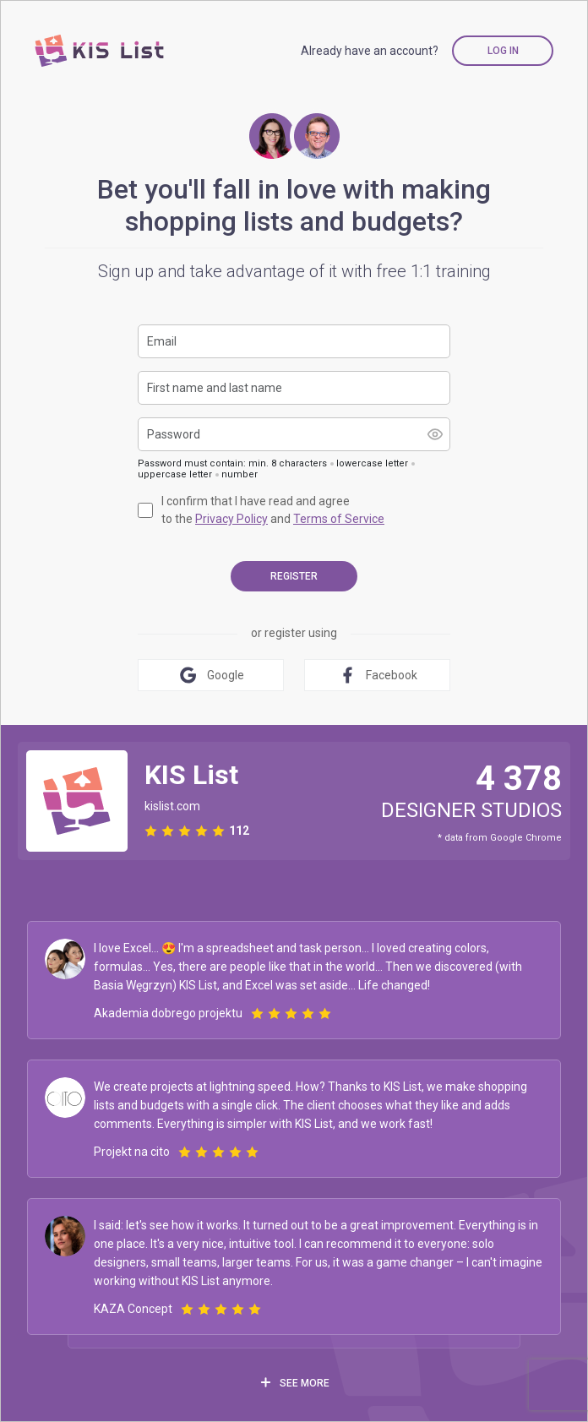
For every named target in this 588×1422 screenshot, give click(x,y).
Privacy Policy (231, 519)
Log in (503, 51)
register (294, 576)
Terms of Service (338, 519)
